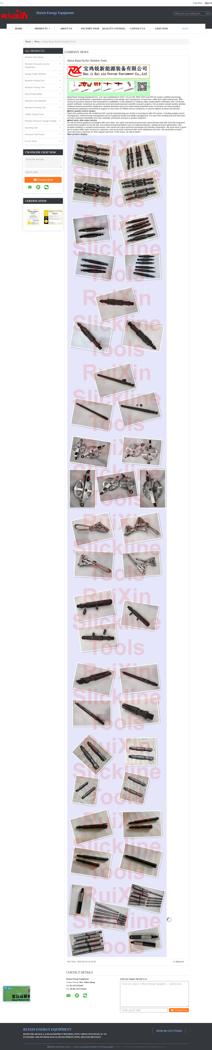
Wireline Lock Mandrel (35, 101)
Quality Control (113, 28)
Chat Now (197, 3)
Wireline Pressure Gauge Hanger (40, 121)
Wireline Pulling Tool (34, 80)
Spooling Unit (31, 127)
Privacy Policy (64, 1047)
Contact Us (137, 28)
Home (18, 28)
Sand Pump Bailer (33, 94)
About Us (66, 28)
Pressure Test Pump (34, 134)
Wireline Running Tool (35, 107)
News (185, 28)
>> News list (178, 962)
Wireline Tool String (34, 57)
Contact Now (43, 179)
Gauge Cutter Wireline (35, 74)
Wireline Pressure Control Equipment (37, 66)
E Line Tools (31, 141)
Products (42, 28)
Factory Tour (90, 28)
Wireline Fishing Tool (35, 87)
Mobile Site (52, 1047)
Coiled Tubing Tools (34, 114)
